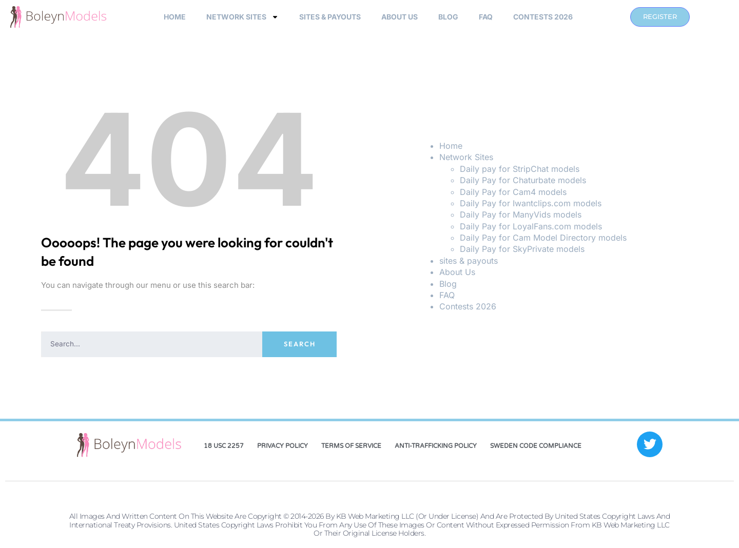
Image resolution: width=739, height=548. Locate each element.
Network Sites (242, 17)
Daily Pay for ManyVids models (520, 214)
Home (175, 16)
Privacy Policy (282, 445)
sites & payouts (330, 16)
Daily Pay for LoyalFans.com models (531, 226)
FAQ (486, 16)
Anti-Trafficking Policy (436, 445)
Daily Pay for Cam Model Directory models (543, 237)
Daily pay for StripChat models (519, 169)
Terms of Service (351, 445)
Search (300, 344)
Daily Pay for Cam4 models (513, 192)
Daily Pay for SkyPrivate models (522, 249)
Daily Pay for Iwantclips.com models (530, 203)
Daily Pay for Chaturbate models (523, 180)
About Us (399, 16)
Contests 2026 (543, 16)
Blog (448, 16)
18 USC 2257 (224, 445)
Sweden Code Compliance (535, 445)
